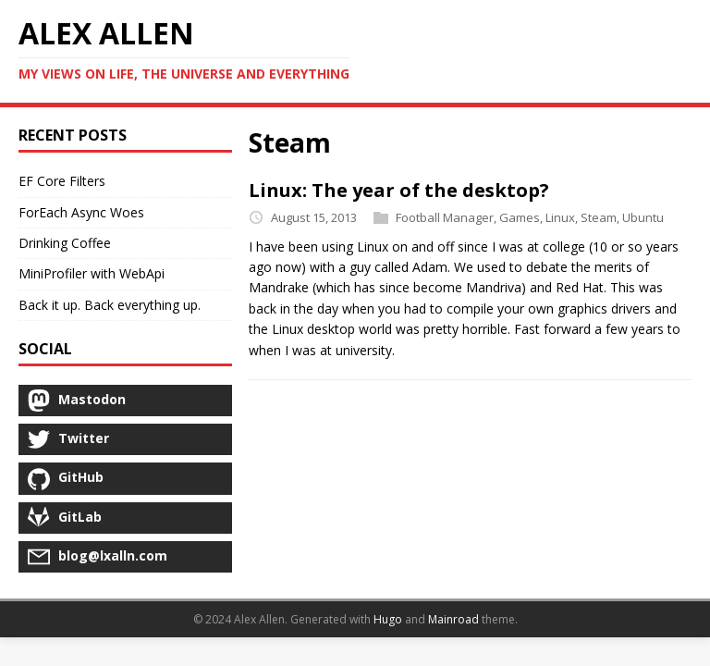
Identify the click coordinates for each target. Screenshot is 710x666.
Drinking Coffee (64, 243)
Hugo (387, 619)
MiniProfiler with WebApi (91, 273)
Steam (599, 217)
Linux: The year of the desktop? (399, 190)
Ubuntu (643, 217)
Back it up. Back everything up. (109, 305)
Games (519, 217)
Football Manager (445, 217)
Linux (560, 217)
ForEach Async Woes (81, 212)
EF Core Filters (61, 181)
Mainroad (453, 619)
